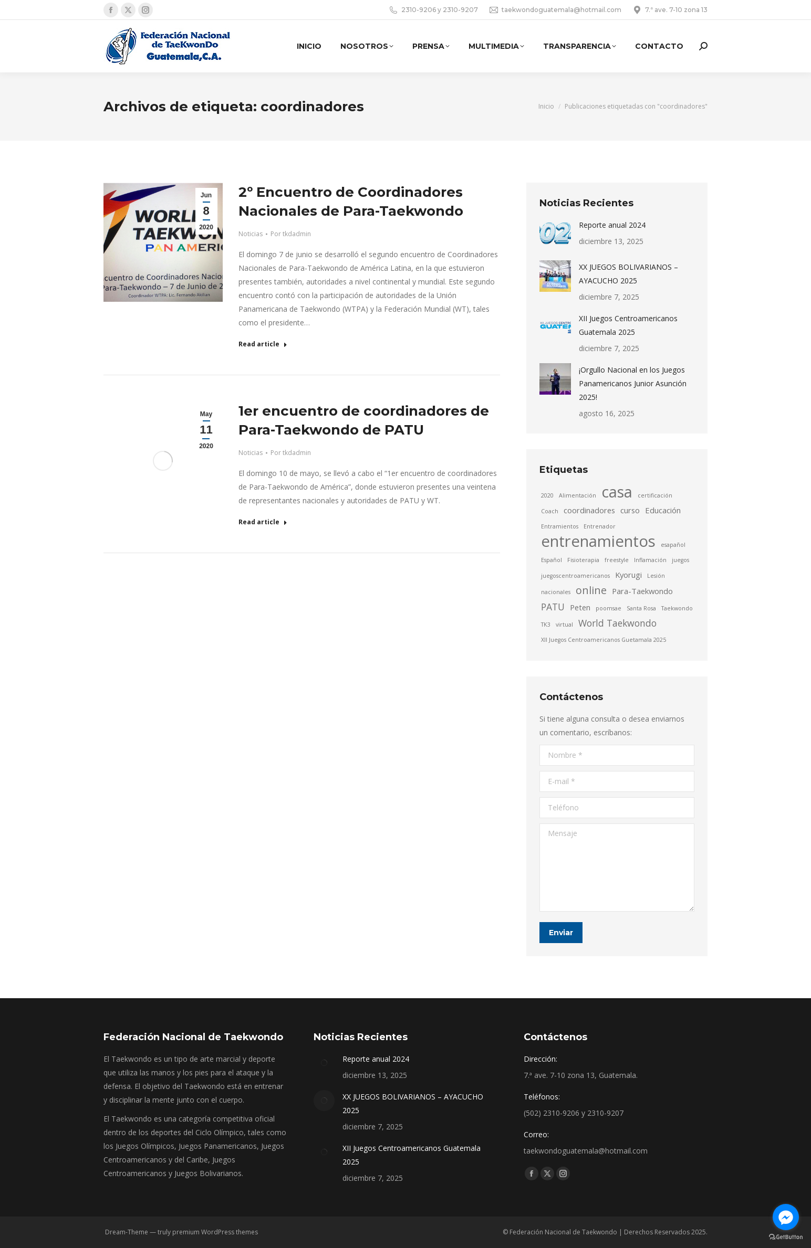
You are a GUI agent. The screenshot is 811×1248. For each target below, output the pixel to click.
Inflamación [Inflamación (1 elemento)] (650, 560)
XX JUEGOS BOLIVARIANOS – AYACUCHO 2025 (628, 273)
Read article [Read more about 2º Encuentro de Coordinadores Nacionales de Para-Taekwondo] (262, 344)
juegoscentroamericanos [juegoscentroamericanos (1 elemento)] (575, 575)
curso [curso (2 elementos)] (630, 510)
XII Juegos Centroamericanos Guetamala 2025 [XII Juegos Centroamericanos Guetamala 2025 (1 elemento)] (603, 639)
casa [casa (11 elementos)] (616, 492)
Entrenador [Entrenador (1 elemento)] (600, 526)
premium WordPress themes (215, 1232)
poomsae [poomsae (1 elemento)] (608, 608)
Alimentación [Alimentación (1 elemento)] (577, 495)
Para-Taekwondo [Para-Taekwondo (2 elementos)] (642, 591)
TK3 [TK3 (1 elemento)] (545, 624)
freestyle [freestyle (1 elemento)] (617, 560)
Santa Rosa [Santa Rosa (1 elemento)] (641, 608)
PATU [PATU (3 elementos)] (553, 606)
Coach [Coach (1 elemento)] (549, 511)
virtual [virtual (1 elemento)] (564, 624)
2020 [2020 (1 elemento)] (547, 495)
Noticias (250, 233)
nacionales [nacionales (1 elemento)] (555, 592)
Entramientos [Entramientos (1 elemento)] (559, 526)
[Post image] (555, 234)
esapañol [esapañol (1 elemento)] (673, 544)
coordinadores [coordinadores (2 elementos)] (589, 510)
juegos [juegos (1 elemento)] (680, 560)
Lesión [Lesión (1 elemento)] (656, 575)
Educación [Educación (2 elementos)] (663, 510)
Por (291, 233)
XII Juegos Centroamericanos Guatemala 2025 (628, 325)
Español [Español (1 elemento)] (551, 560)
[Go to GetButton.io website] (786, 1237)
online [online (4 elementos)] (591, 590)
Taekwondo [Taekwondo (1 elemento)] (677, 608)
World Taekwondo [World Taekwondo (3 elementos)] (617, 623)
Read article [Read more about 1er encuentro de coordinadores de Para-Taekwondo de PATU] (262, 522)
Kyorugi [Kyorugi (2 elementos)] (628, 574)
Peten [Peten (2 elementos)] (580, 607)
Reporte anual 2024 (612, 225)
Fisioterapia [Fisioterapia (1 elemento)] (583, 560)
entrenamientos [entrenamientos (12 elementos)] (598, 541)
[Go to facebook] (786, 1217)
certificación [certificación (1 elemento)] (655, 495)
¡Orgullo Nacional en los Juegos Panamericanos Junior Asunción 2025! (633, 383)
